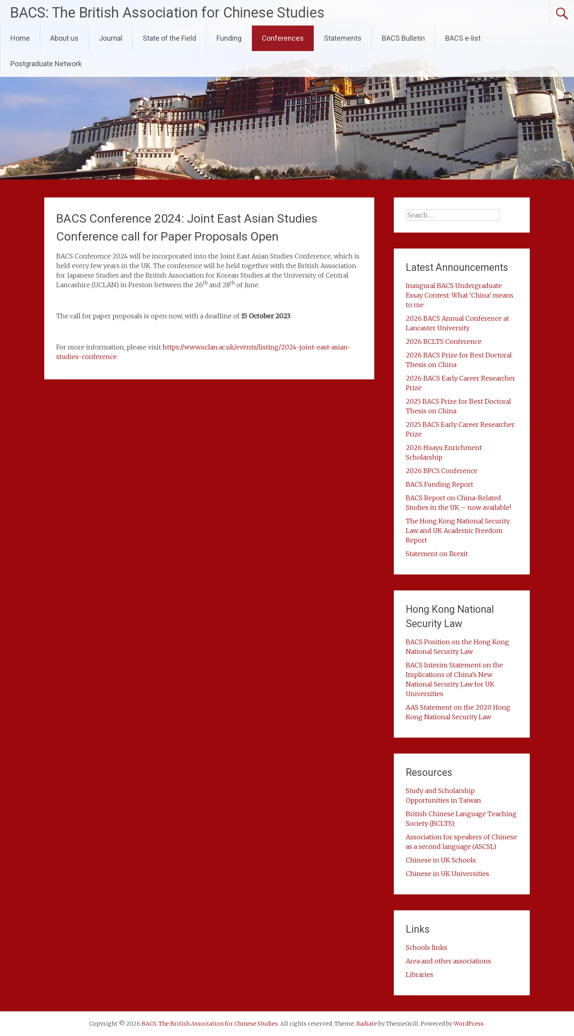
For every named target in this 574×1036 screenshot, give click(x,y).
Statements (343, 38)
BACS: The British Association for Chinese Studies (167, 12)
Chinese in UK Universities (447, 874)
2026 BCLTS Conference (444, 341)
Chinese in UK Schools (441, 860)
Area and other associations (448, 961)
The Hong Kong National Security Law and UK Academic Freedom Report (458, 530)
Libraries (419, 975)
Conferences (283, 38)
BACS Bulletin (403, 38)
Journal (110, 38)
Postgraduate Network (46, 63)
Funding (229, 38)
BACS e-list (463, 38)
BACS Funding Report (439, 484)
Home (20, 38)
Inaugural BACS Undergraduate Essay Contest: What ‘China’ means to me (459, 295)
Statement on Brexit (437, 554)
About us (64, 38)
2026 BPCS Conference (442, 471)
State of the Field (169, 38)
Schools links (426, 947)
